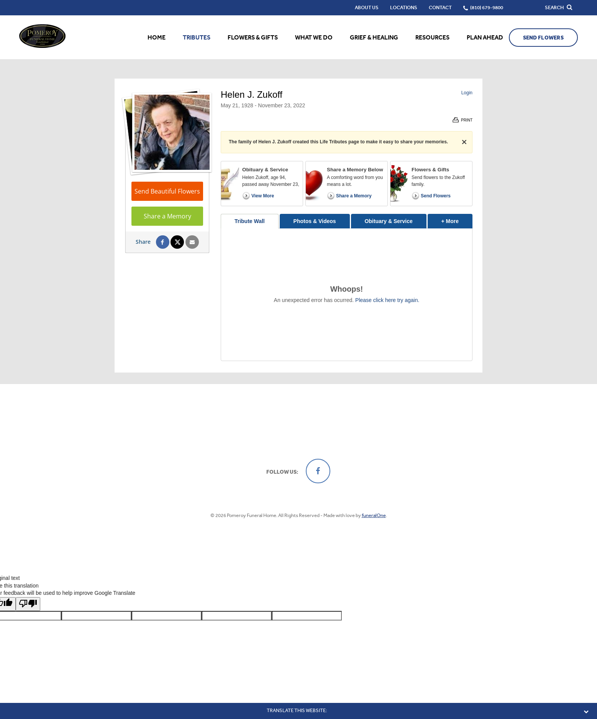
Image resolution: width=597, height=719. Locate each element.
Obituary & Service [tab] (388, 221)
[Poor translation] (28, 604)
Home (157, 37)
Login (466, 92)
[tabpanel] (347, 294)
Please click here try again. (387, 300)
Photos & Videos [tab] (315, 221)
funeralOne (374, 515)
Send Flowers (543, 37)
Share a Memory (167, 216)
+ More (456, 219)
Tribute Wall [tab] (250, 221)
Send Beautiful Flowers (167, 191)
